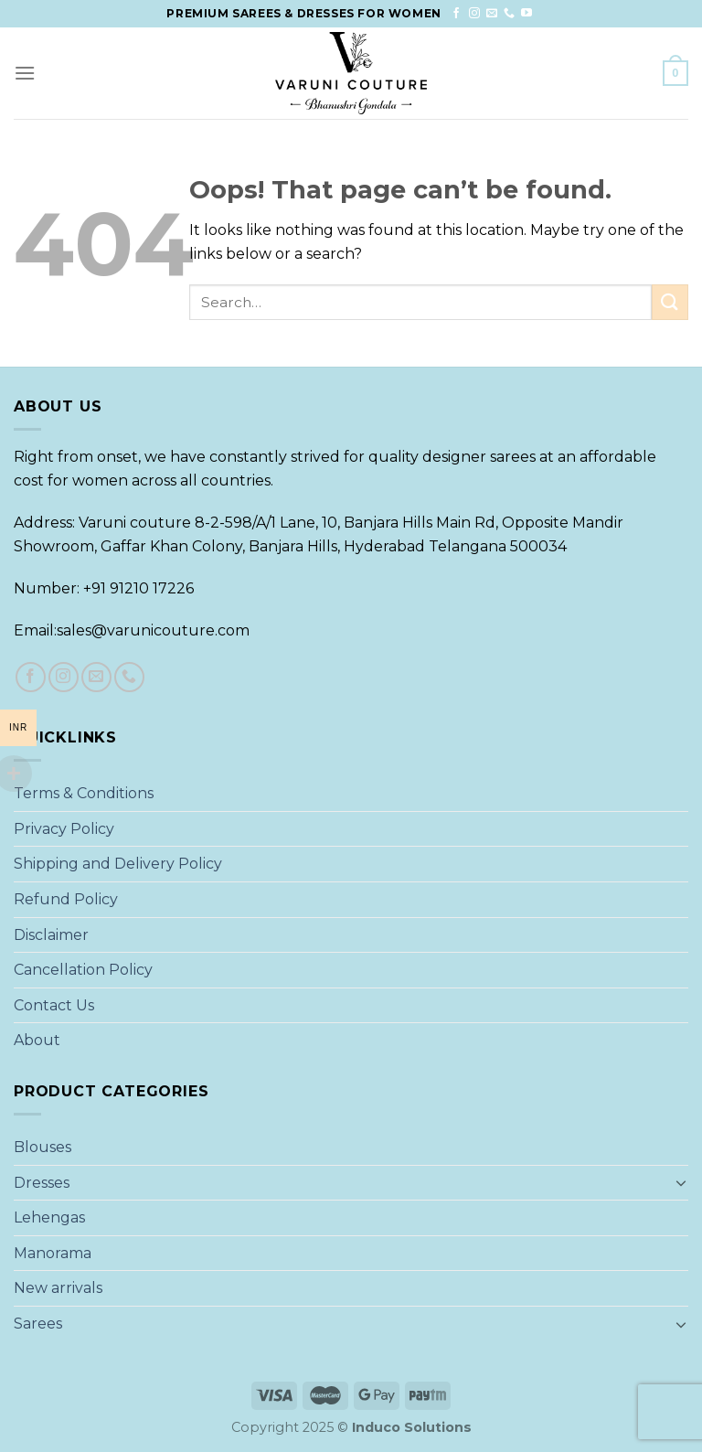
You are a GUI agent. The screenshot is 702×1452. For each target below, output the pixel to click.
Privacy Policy (64, 829)
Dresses (41, 1182)
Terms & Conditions (84, 793)
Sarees (38, 1323)
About (37, 1040)
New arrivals (58, 1288)
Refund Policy (66, 899)
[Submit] (670, 302)
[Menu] (25, 72)
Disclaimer (51, 935)
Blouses (42, 1147)
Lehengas (49, 1217)
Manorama (52, 1253)
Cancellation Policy (83, 969)
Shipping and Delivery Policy (118, 863)
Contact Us (54, 1005)
